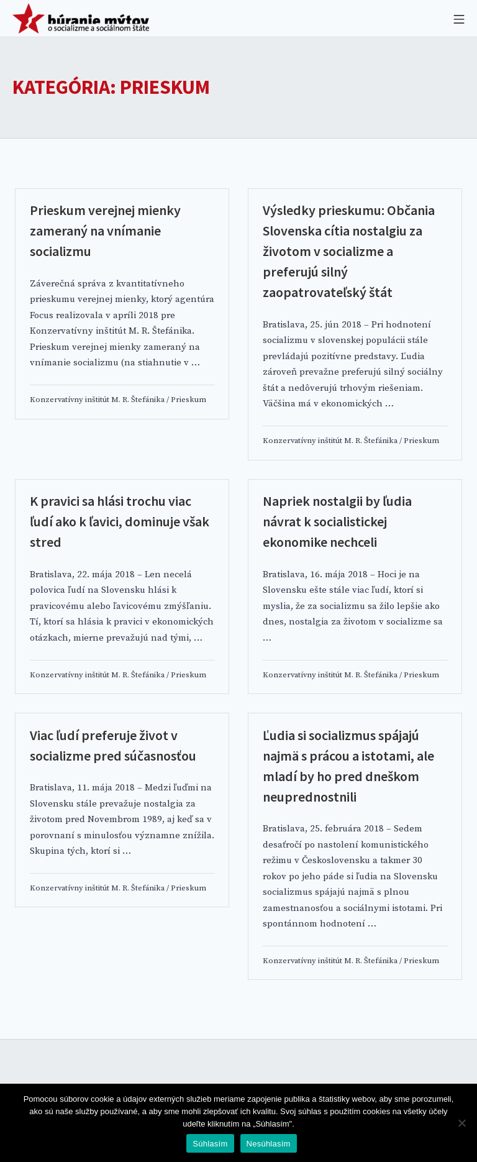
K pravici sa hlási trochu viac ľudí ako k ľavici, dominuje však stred (119, 521)
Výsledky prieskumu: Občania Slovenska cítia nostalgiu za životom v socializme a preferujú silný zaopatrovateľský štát (349, 251)
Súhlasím (210, 1143)
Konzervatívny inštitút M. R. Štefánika (97, 400)
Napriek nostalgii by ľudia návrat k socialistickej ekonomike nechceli (337, 521)
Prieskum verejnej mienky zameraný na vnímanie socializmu (105, 230)
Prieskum (188, 400)
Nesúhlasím (269, 1143)
